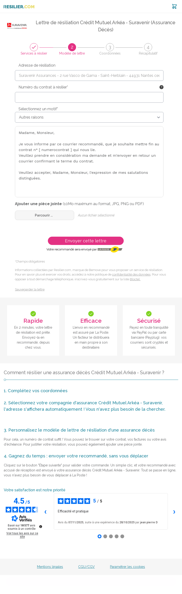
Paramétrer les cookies (127, 567)
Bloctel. (135, 279)
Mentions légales (50, 567)
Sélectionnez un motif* (38, 109)
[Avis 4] (116, 536)
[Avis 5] (122, 536)
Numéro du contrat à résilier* (43, 87)
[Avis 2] (105, 536)
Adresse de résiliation (36, 65)
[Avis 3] (111, 536)
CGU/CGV (86, 567)
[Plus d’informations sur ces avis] (40, 526)
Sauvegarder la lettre (30, 289)
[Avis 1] (99, 536)
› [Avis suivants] (174, 511)
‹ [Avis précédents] (45, 511)
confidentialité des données (131, 274)
